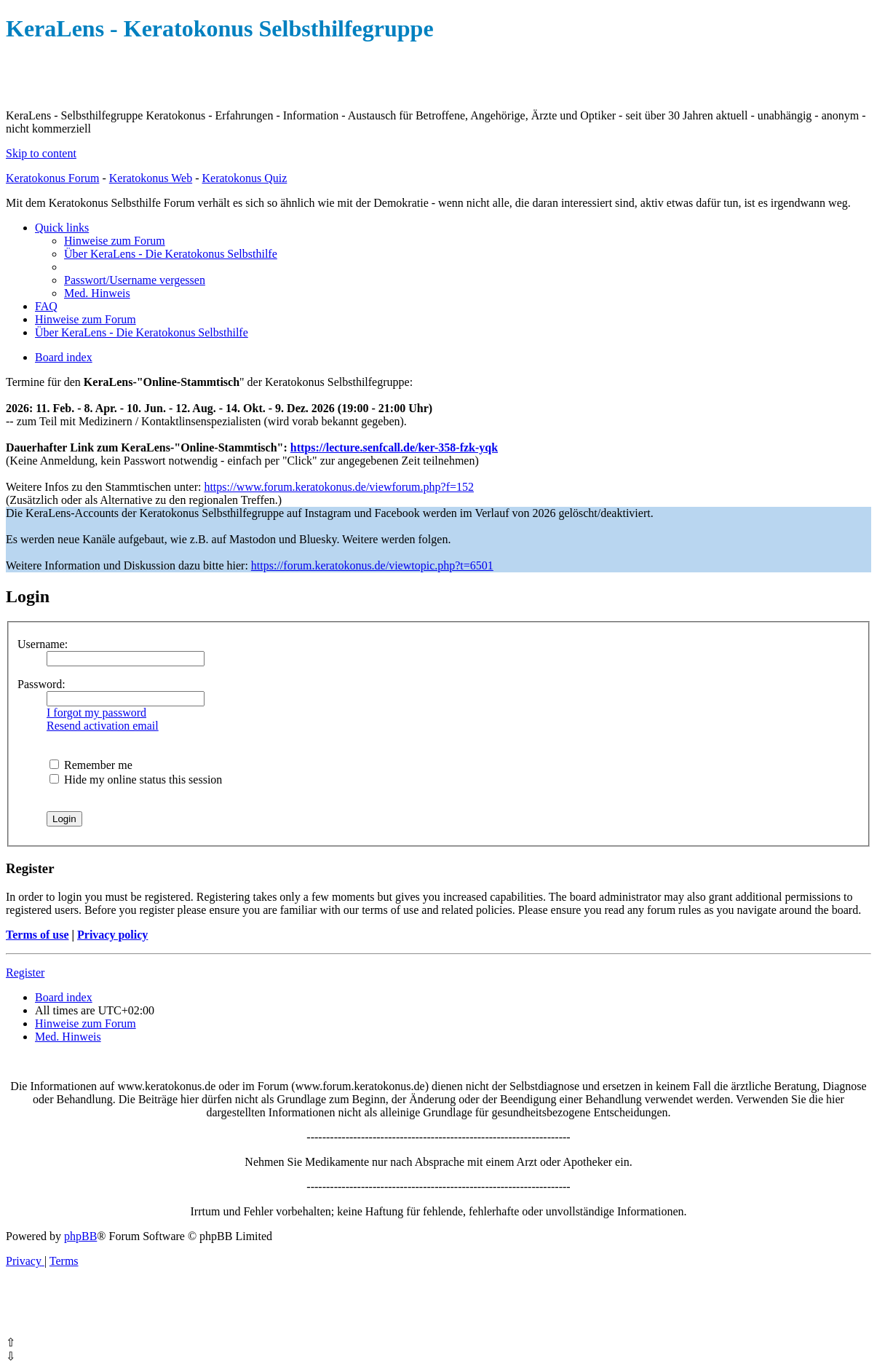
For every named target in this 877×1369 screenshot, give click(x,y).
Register (25, 972)
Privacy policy (112, 934)
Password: (41, 684)
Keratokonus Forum (52, 178)
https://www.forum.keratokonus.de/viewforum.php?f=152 (339, 487)
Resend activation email (103, 725)
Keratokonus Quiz (244, 178)
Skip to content (41, 153)
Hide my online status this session (135, 779)
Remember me (90, 765)
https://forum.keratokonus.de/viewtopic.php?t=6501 (372, 565)
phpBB (80, 1236)
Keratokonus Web (150, 178)
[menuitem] (114, 240)
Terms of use (37, 934)
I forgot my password (96, 712)
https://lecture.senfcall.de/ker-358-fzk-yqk (394, 447)
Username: (42, 644)
